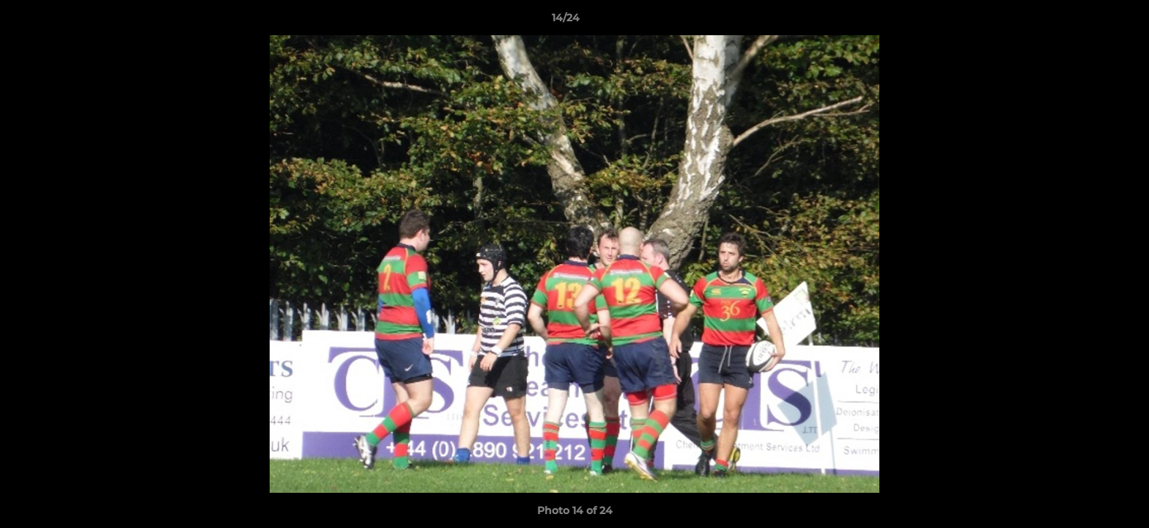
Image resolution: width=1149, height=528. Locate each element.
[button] (1087, 21)
